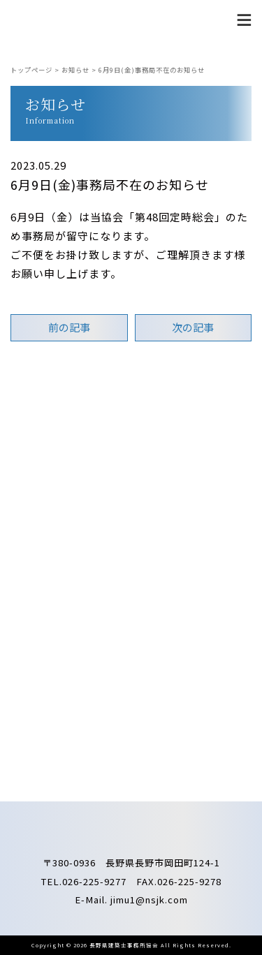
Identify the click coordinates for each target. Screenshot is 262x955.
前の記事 (69, 327)
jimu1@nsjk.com (149, 899)
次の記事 (193, 327)
